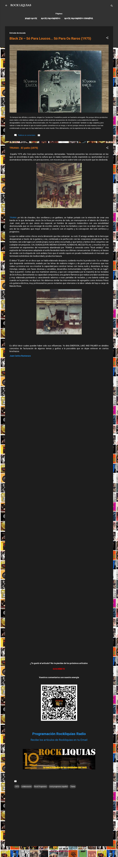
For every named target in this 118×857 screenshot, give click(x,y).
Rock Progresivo (50, 18)
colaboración (26, 786)
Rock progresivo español (78, 18)
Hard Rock (31, 18)
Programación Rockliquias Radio (59, 734)
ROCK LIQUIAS (20, 5)
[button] (107, 38)
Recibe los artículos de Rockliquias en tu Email (59, 739)
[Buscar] (111, 6)
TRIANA (13, 217)
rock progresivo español (59, 786)
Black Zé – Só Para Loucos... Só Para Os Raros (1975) (50, 38)
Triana (73, 786)
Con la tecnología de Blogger (59, 851)
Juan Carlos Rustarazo (20, 356)
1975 (17, 786)
